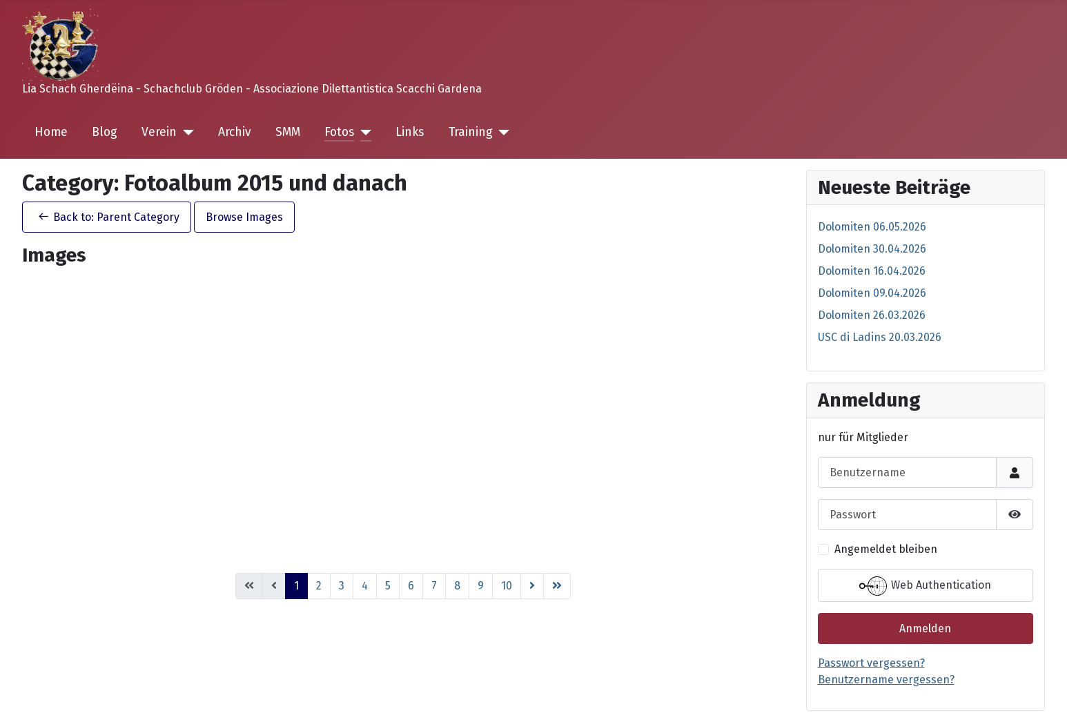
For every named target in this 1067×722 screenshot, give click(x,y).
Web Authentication (925, 586)
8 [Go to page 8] (457, 585)
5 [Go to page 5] (388, 585)
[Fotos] (362, 133)
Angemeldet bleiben (885, 549)
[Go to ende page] (557, 586)
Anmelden (925, 628)
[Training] (501, 133)
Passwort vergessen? (871, 663)
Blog (104, 132)
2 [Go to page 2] (319, 585)
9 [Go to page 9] (481, 585)
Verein (159, 132)
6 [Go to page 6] (411, 585)
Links (409, 132)
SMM (287, 132)
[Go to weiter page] (532, 586)
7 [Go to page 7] (434, 585)
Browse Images (244, 217)
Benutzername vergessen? (886, 679)
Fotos (339, 132)
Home (51, 132)
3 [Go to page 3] (341, 585)
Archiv (234, 132)
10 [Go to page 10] (506, 585)
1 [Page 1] (296, 585)
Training (471, 132)
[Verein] (185, 133)
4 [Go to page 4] (365, 585)
